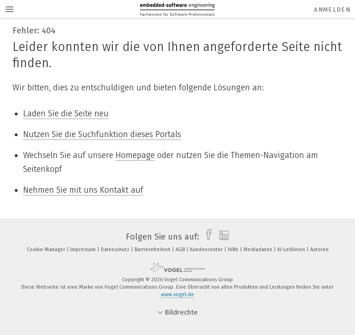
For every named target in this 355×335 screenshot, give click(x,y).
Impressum (83, 250)
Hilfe (234, 250)
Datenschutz (116, 250)
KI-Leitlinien (291, 250)
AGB (181, 250)
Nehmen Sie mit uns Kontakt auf (83, 190)
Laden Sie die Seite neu (66, 113)
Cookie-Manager (47, 250)
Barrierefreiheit (153, 250)
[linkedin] (222, 237)
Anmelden (332, 9)
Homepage (135, 155)
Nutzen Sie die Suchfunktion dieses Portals (102, 134)
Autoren (319, 250)
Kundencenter (207, 250)
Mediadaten (259, 250)
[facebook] (206, 237)
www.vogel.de (177, 294)
